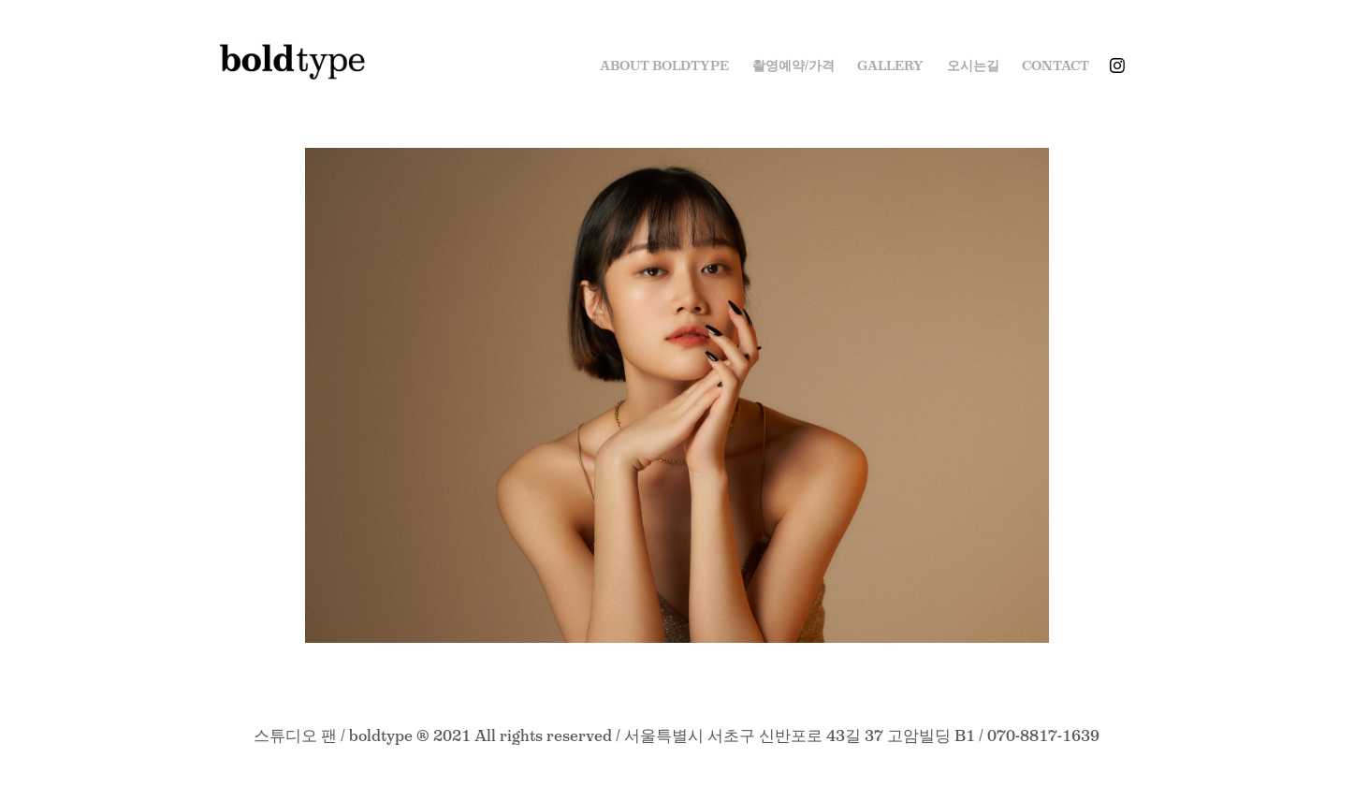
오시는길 (973, 65)
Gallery (890, 65)
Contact (1055, 65)
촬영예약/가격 (793, 65)
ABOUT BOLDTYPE (664, 65)
